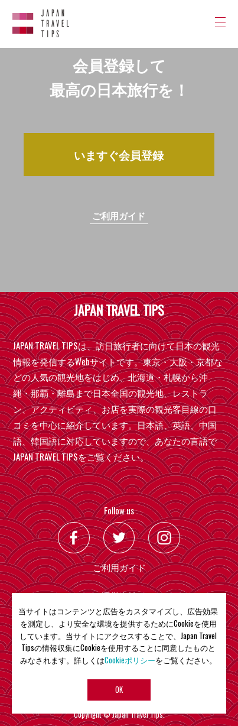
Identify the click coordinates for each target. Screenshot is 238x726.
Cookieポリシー (130, 660)
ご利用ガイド (118, 215)
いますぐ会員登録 (119, 154)
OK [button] (119, 690)
